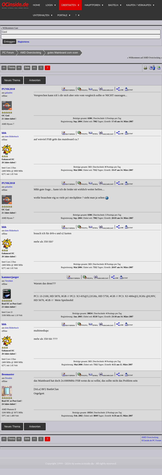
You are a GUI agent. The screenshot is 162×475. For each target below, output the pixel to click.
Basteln (113, 5)
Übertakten (68, 5)
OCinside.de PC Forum (151, 440)
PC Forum (8, 52)
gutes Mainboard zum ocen (62, 52)
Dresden (8, 378)
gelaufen (8, 93)
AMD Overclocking (30, 52)
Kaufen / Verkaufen (138, 5)
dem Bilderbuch (12, 136)
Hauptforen (92, 5)
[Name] (81, 32)
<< (34, 67)
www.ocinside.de (84, 463)
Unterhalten (41, 15)
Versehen (9, 281)
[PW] (81, 36)
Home (36, 5)
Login (49, 5)
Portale (62, 15)
